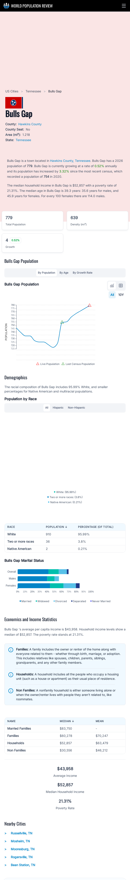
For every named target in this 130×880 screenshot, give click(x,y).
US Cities (12, 91)
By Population (46, 272)
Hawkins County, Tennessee (70, 161)
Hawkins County (30, 124)
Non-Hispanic (76, 429)
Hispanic (58, 429)
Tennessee (34, 91)
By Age (63, 272)
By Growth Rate (82, 272)
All (112, 295)
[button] (123, 5)
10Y (121, 295)
